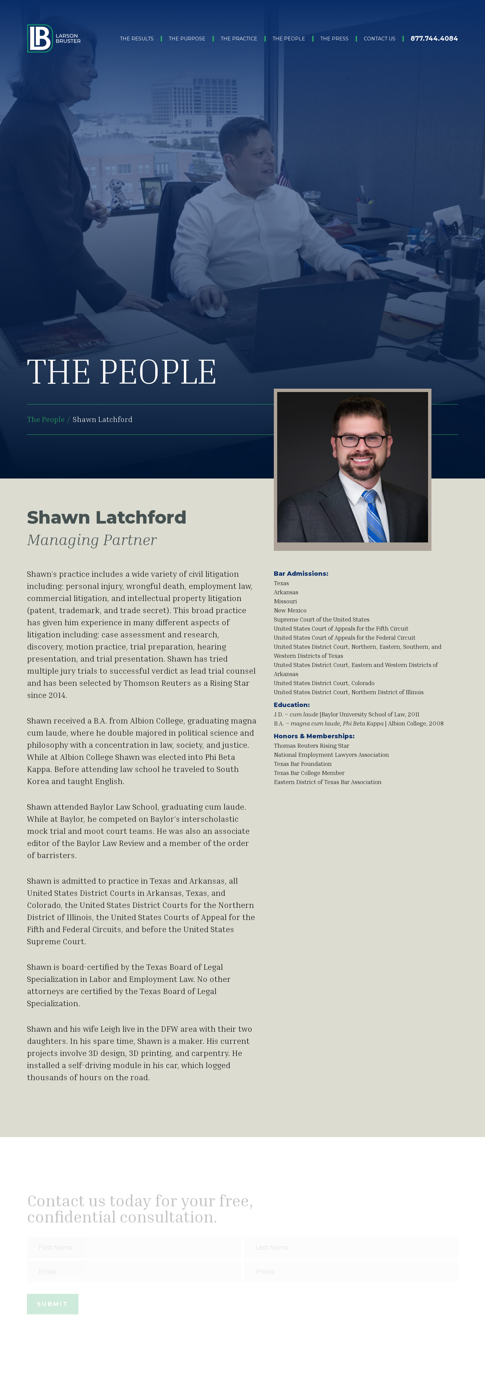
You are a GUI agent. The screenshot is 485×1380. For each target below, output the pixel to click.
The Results (137, 39)
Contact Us (379, 39)
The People (288, 39)
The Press (334, 39)
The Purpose (187, 39)
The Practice (239, 39)
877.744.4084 (434, 38)
